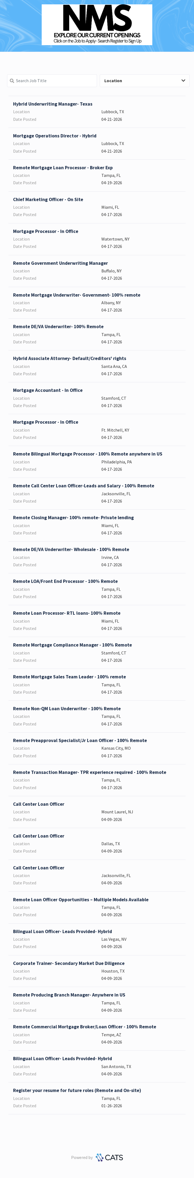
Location (144, 80)
